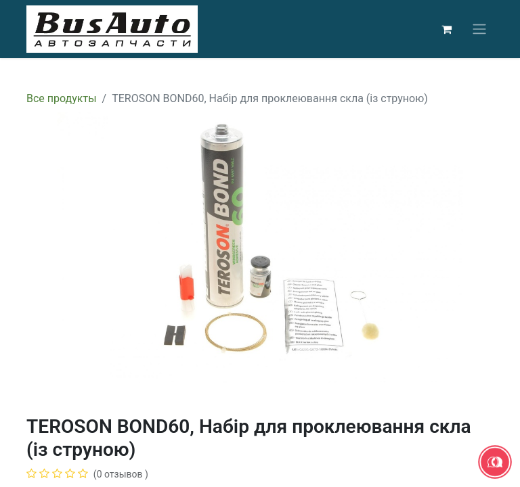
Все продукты (61, 98)
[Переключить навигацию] (479, 29)
